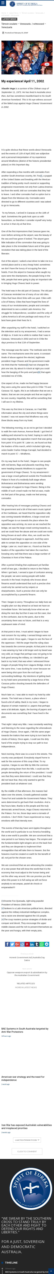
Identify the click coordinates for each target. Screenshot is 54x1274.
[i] (41, 175)
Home (3, 13)
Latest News (13, 13)
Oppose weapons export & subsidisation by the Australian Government (27, 971)
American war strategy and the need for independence (22, 1078)
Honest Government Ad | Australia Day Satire (27, 956)
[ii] (27, 365)
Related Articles (26, 983)
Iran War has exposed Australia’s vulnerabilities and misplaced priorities (26, 1127)
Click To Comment (27, 1151)
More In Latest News (26, 987)
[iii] (39, 372)
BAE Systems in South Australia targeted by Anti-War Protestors (24, 1030)
